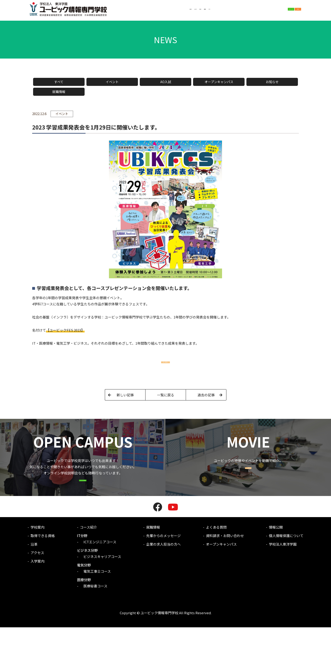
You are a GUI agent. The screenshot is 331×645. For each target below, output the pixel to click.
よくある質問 (216, 544)
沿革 (34, 561)
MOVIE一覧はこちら (248, 481)
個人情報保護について (286, 553)
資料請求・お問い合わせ (225, 553)
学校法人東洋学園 (283, 561)
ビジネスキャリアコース (100, 574)
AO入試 (165, 81)
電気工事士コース (95, 588)
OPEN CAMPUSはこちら (82, 494)
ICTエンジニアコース (98, 559)
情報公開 (276, 544)
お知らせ (272, 81)
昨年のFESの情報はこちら (165, 363)
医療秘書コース (93, 603)
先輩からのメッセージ (163, 553)
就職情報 (180, 11)
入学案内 (163, 11)
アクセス (196, 11)
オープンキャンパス (219, 81)
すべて (58, 81)
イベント (112, 81)
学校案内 (127, 11)
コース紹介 (145, 11)
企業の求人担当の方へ (163, 561)
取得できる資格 (43, 553)
